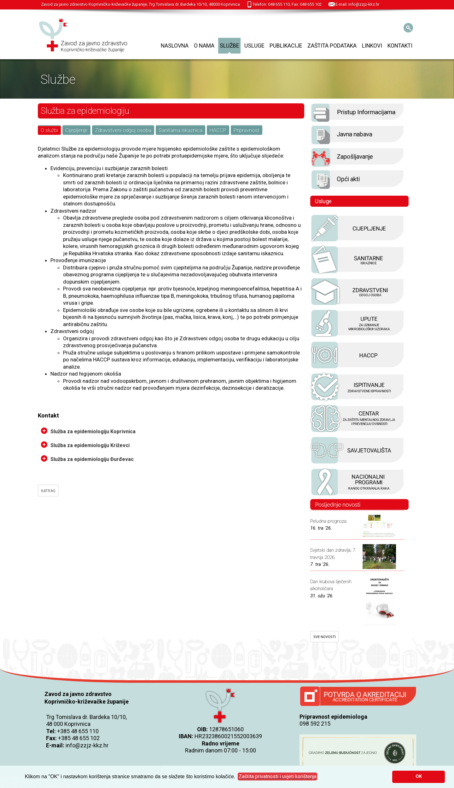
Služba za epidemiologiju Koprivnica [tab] (88, 431)
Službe (229, 46)
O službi (49, 130)
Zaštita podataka (332, 46)
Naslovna (175, 46)
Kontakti (399, 46)
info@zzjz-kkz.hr (87, 745)
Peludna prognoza (328, 521)
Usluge (254, 46)
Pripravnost (246, 130)
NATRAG (48, 491)
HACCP (218, 130)
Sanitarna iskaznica (180, 130)
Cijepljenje (76, 130)
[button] (277, 776)
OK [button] (419, 776)
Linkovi (372, 46)
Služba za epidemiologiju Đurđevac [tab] (87, 458)
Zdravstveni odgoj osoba (123, 130)
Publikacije (286, 46)
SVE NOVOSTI (324, 637)
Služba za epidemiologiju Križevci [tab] (85, 444)
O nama (204, 46)
